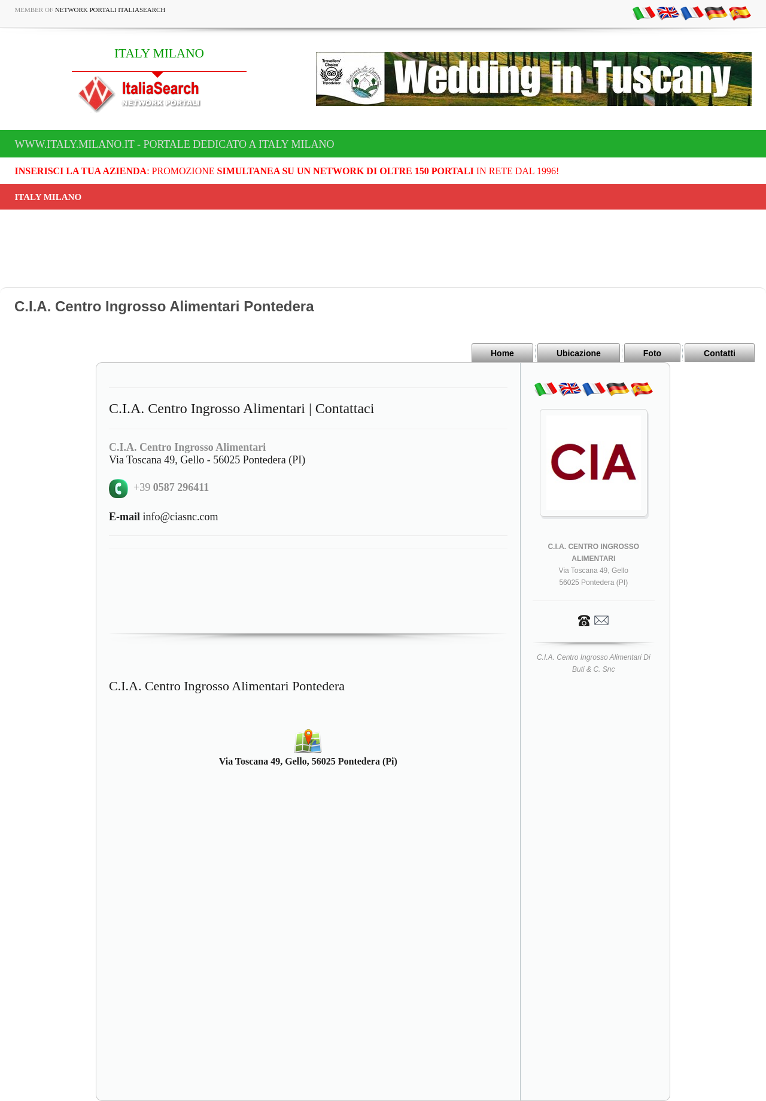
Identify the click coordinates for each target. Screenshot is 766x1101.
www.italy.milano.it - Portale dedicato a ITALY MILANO (175, 144)
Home (502, 353)
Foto (652, 353)
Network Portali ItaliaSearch (110, 9)
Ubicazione (579, 353)
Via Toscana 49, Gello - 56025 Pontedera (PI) (207, 460)
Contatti (719, 353)
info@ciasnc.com (163, 517)
